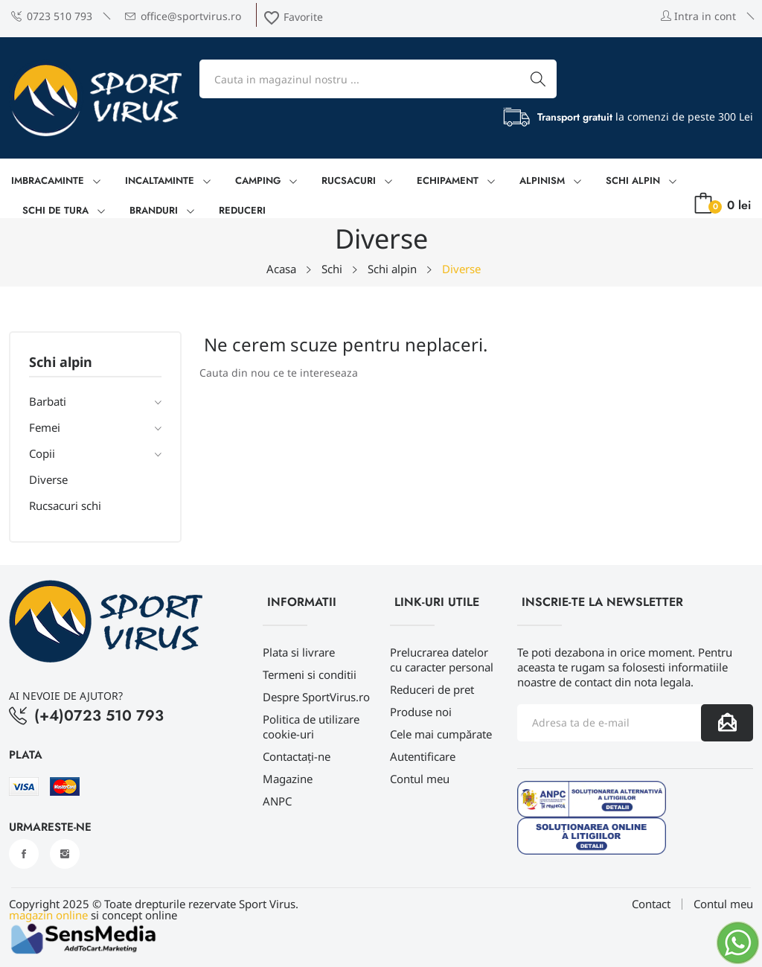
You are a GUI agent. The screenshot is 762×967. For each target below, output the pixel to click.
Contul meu (419, 778)
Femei (44, 427)
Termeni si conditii (309, 674)
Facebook (24, 854)
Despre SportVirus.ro (316, 696)
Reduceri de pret (432, 689)
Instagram (65, 854)
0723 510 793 (51, 16)
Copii (42, 453)
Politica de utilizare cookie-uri (311, 726)
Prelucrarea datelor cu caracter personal (441, 659)
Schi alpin (60, 363)
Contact (651, 904)
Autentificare (422, 756)
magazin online (48, 914)
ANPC (277, 801)
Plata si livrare (299, 652)
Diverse (48, 479)
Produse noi (421, 711)
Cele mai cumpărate (441, 734)
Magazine (288, 778)
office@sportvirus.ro (183, 16)
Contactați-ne (296, 756)
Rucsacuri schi (65, 505)
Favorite (293, 17)
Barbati (47, 401)
